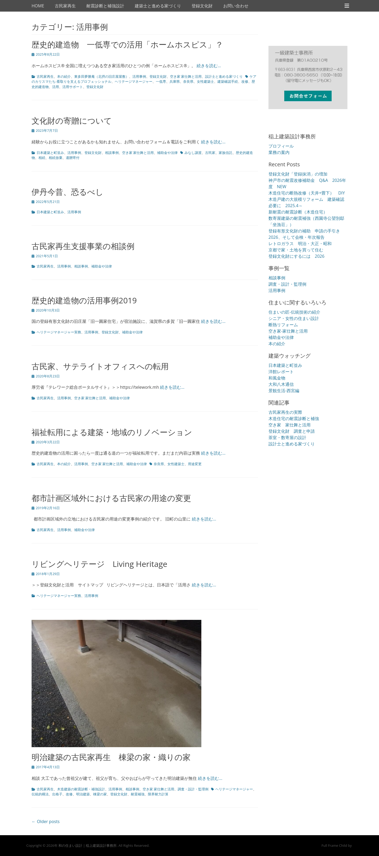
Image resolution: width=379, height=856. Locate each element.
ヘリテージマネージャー (133, 81)
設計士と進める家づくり (224, 76)
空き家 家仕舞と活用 (186, 76)
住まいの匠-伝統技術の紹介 (294, 312)
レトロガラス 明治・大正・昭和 (300, 243)
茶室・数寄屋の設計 (287, 437)
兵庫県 (174, 81)
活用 (55, 86)
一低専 (161, 81)
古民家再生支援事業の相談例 (83, 246)
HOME (38, 6)
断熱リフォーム (283, 325)
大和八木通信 (281, 384)
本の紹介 (64, 76)
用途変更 (195, 463)
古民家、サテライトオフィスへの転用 (100, 366)
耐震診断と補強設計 (105, 6)
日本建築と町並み (50, 152)
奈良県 (188, 81)
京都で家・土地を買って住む (295, 250)
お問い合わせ (235, 6)
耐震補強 (137, 794)
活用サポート (72, 86)
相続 (41, 157)
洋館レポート (281, 371)
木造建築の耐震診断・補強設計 (81, 789)
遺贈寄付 (72, 157)
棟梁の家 (100, 794)
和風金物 (276, 378)
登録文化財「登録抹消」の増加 (297, 174)
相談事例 (112, 152)
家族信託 (225, 152)
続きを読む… (209, 66)
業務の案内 (279, 152)
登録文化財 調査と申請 (291, 431)
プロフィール (281, 146)
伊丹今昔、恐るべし (71, 191)
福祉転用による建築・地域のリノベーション (112, 432)
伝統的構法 (40, 794)
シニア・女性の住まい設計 (293, 318)
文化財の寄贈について (72, 120)
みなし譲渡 (193, 152)
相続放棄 (55, 157)
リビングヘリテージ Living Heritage (99, 563)
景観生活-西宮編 (283, 390)
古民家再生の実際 (285, 412)
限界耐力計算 (158, 794)
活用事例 (139, 76)
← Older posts (45, 821)
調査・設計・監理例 (193, 789)
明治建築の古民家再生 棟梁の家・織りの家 (111, 757)
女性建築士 (205, 81)
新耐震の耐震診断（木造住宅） (297, 212)
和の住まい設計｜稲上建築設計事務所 (87, 845)
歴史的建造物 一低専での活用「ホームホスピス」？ (127, 44)
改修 (244, 81)
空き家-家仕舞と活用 (288, 331)
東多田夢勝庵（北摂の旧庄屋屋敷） (101, 76)
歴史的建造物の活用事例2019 (84, 300)
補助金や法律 (167, 152)
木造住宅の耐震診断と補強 (293, 418)
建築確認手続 (227, 81)
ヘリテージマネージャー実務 (59, 332)
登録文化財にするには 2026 (296, 256)
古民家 (210, 152)
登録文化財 (202, 6)
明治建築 (83, 794)
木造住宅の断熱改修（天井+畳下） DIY (306, 193)
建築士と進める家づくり (158, 6)
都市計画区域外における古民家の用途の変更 (111, 498)
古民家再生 (65, 6)
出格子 (57, 794)
